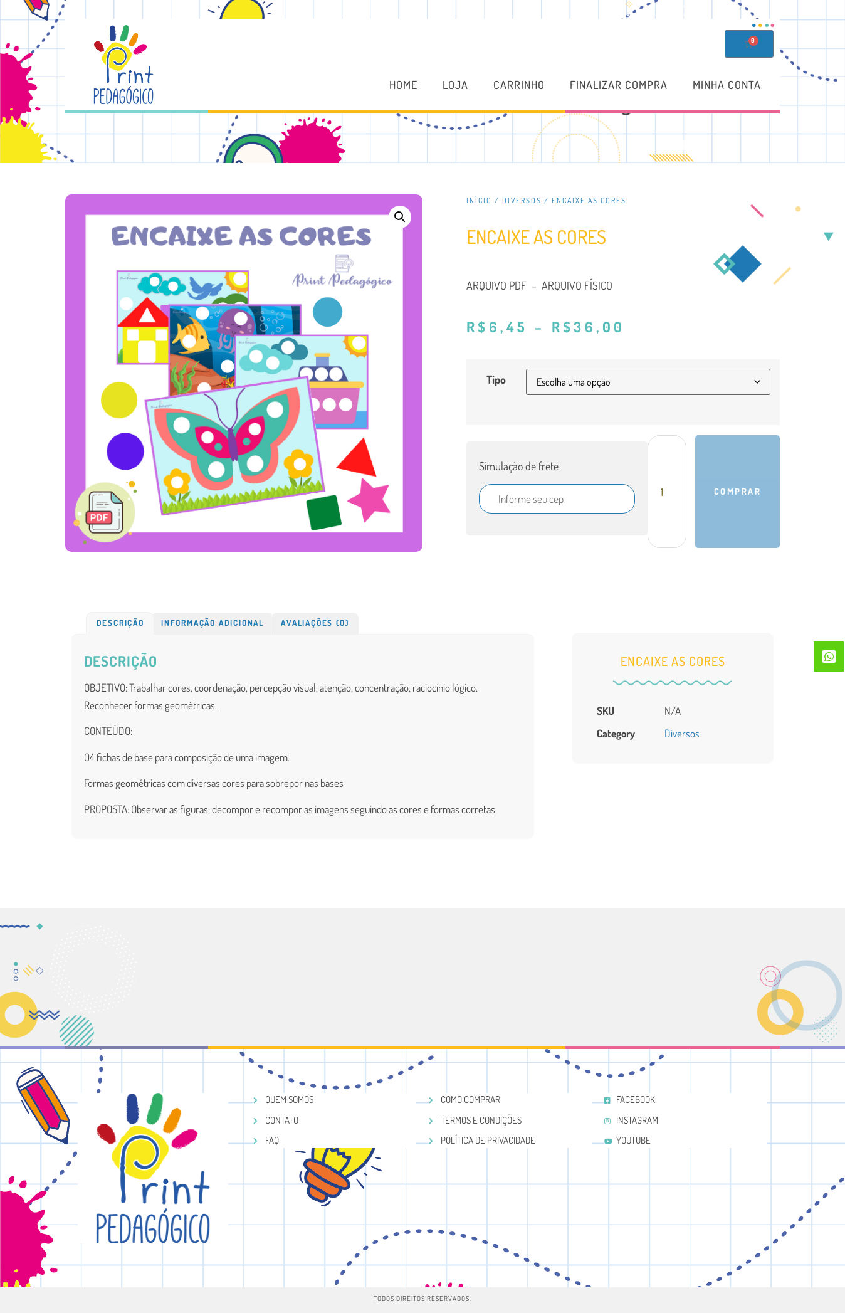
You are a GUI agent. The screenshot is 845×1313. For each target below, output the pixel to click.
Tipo (496, 379)
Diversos (522, 200)
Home (403, 85)
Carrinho (519, 85)
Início (479, 200)
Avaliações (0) (315, 623)
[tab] (120, 623)
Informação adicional (212, 623)
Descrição (120, 623)
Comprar (738, 491)
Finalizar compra (619, 85)
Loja (455, 85)
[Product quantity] (667, 491)
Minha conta (727, 85)
